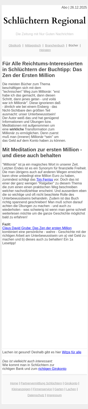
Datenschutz (36, 395)
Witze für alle (71, 352)
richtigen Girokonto (52, 368)
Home (14, 383)
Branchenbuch (55, 45)
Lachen (71, 389)
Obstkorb (15, 45)
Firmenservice (42, 389)
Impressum (54, 395)
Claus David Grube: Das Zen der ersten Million (37, 228)
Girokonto (71, 383)
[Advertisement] (44, 299)
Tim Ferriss (44, 179)
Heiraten (45, 50)
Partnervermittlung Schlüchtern (41, 383)
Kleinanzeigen (21, 389)
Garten (59, 389)
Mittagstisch (33, 45)
